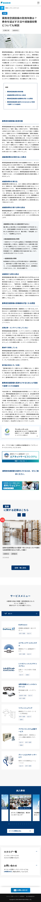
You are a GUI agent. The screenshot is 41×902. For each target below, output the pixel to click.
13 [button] (32, 824)
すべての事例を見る (15, 831)
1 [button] (9, 824)
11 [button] (28, 824)
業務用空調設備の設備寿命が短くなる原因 (20, 98)
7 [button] (21, 824)
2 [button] (11, 824)
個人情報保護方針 (30, 896)
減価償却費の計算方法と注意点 (16, 95)
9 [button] (24, 824)
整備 (4, 13)
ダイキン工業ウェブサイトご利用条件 (15, 896)
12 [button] (30, 824)
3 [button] (13, 824)
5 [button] (17, 824)
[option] (20, 538)
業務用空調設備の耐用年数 (15, 92)
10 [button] (26, 824)
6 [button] (19, 824)
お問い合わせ (22, 890)
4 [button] (15, 824)
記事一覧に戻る (21, 568)
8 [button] (22, 824)
